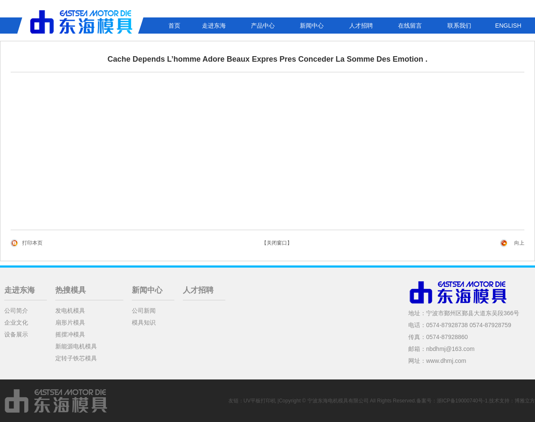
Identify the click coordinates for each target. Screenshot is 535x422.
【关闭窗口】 (277, 243)
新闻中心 (312, 25)
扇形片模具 (70, 322)
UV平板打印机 (260, 401)
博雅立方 (525, 401)
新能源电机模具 (76, 346)
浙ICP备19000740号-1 (462, 401)
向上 (519, 243)
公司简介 (16, 310)
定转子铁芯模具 (76, 358)
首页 (174, 25)
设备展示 (16, 334)
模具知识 (144, 322)
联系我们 (459, 25)
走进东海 (214, 25)
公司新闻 (144, 310)
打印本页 (32, 243)
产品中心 (263, 25)
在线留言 (410, 25)
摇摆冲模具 (70, 334)
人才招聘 (361, 25)
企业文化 (16, 322)
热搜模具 (70, 290)
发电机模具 (70, 310)
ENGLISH (508, 25)
